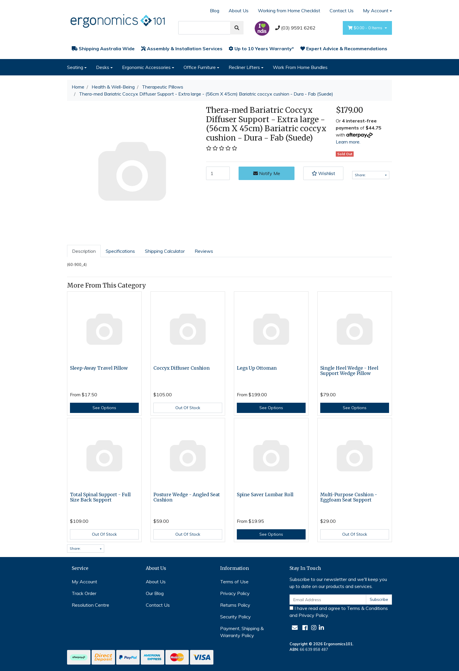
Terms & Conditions (367, 608)
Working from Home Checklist (289, 10)
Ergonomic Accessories (146, 67)
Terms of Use (234, 581)
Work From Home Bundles (300, 67)
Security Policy (235, 617)
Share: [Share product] (369, 175)
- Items (365, 28)
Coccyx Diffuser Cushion (181, 368)
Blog (214, 10)
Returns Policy (235, 605)
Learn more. (348, 142)
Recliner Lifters (244, 67)
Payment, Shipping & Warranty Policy (242, 631)
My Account (84, 581)
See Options (104, 407)
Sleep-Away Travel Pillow (99, 368)
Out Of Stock (187, 407)
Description (84, 251)
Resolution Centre (90, 605)
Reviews (204, 251)
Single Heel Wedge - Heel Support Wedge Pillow (349, 370)
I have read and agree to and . (339, 611)
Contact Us (342, 10)
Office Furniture (200, 67)
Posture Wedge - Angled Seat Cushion (186, 497)
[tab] (84, 251)
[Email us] (295, 627)
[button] (323, 173)
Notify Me (266, 173)
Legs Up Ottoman (257, 368)
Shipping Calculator (165, 251)
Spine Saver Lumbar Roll (265, 494)
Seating (75, 67)
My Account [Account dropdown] (375, 10)
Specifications (120, 251)
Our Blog (155, 593)
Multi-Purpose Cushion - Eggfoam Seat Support (348, 497)
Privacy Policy (235, 593)
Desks (102, 67)
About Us (239, 10)
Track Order (84, 593)
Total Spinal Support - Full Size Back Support (100, 497)
